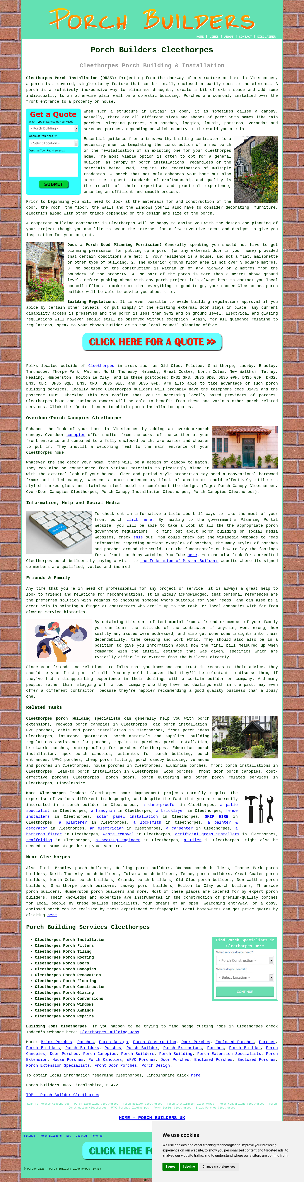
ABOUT (229, 37)
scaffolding (39, 840)
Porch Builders (43, 1048)
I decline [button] (189, 1166)
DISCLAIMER (266, 37)
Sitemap (29, 1136)
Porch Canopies (99, 1054)
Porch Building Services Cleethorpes (88, 927)
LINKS (214, 37)
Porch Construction (154, 1042)
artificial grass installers (207, 834)
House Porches (67, 1060)
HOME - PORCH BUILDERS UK (152, 1117)
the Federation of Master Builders (179, 561)
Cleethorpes (101, 366)
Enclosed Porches (234, 1042)
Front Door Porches (115, 1065)
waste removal (118, 834)
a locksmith (147, 822)
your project (78, 235)
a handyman (103, 811)
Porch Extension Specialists (229, 1054)
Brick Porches (56, 1042)
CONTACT (245, 37)
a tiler (193, 840)
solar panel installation (127, 816)
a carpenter (179, 828)
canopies (76, 435)
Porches (85, 1042)
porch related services (240, 777)
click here (139, 520)
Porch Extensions (182, 1048)
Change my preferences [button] (219, 1166)
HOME (200, 37)
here (192, 555)
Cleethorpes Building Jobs (109, 1032)
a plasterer (73, 822)
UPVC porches (66, 760)
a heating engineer (118, 840)
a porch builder (80, 805)
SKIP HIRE (216, 816)
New (68, 1136)
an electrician (107, 828)
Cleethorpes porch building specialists (73, 718)
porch (206, 213)
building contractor (196, 139)
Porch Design (113, 1042)
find (44, 868)
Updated (81, 1136)
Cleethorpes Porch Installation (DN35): (71, 78)
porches (267, 395)
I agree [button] (170, 1166)
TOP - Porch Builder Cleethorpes (62, 1095)
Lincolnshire (71, 783)
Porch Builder (142, 1048)
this (138, 537)
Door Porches (195, 1042)
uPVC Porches (141, 1060)
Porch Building (175, 1054)
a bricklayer (170, 811)
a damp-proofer (159, 805)
